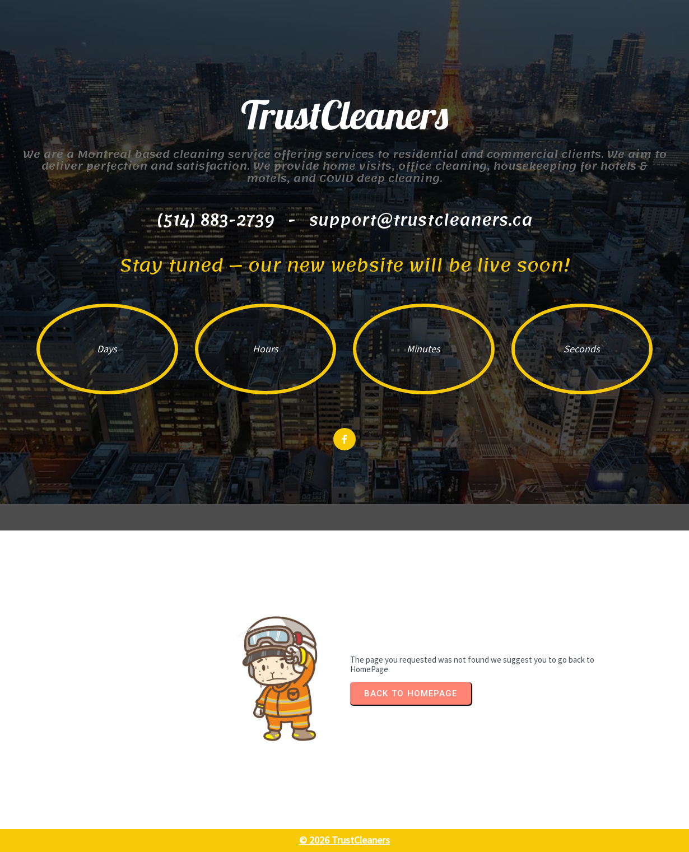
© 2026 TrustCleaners (344, 840)
